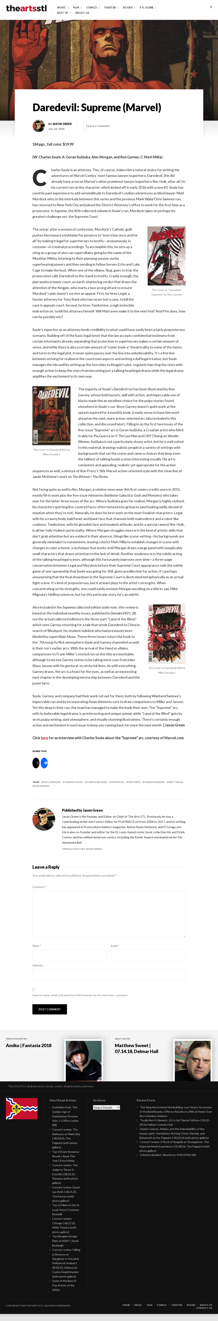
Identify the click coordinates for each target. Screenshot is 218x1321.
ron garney (41, 785)
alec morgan (51, 782)
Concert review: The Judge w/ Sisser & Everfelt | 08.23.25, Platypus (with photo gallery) (65, 1181)
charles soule (73, 782)
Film (76, 7)
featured (134, 782)
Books (128, 7)
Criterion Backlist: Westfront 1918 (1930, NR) (168, 1162)
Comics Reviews (96, 782)
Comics (91, 7)
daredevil (117, 782)
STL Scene (146, 7)
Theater (110, 7)
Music (61, 7)
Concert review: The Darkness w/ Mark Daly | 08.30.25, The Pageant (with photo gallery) (66, 1145)
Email (115, 945)
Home (126, 1312)
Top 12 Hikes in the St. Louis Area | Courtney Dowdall (66, 1216)
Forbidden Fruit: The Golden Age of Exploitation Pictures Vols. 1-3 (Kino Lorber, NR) (65, 1123)
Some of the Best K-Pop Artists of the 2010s (64, 1292)
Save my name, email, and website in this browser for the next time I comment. (80, 995)
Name (36, 945)
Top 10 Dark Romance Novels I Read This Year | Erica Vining (65, 1163)
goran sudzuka (154, 782)
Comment (39, 887)
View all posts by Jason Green (82, 848)
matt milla (175, 782)
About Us (82, 12)
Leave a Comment (100, 125)
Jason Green (62, 124)
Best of (62, 12)
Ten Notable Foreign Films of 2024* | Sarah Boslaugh (65, 1248)
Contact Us (204, 1315)
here (44, 738)
